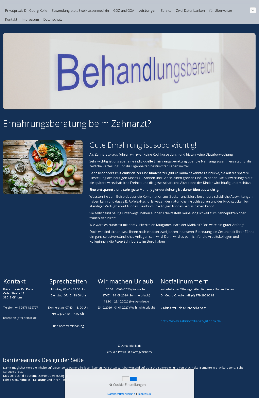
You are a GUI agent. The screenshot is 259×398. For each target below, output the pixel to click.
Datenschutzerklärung (121, 394)
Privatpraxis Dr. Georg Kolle (26, 10)
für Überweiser (220, 10)
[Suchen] (253, 10)
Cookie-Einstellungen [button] (127, 384)
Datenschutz (53, 19)
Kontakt (11, 19)
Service (166, 10)
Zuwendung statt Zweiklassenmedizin (80, 10)
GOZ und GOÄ (123, 10)
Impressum (30, 19)
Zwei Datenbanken (190, 10)
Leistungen (147, 10)
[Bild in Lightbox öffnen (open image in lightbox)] (43, 167)
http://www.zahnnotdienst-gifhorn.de (190, 321)
